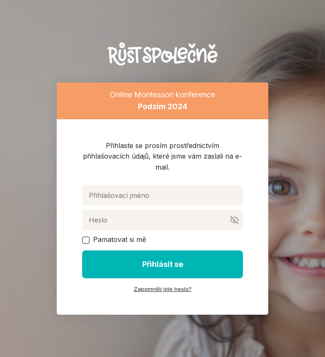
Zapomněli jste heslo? (163, 289)
